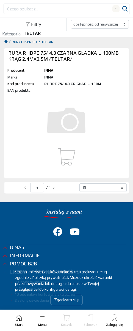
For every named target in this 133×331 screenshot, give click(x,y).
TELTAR (47, 42)
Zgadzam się (66, 299)
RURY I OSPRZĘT (24, 42)
